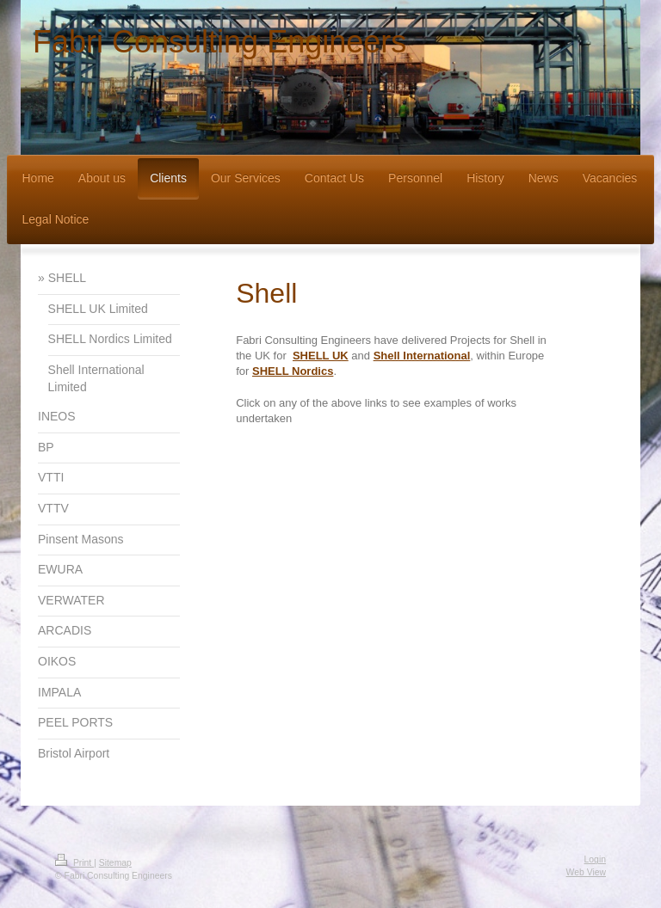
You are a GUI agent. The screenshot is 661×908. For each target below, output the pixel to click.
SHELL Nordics (292, 371)
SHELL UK (321, 355)
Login (595, 859)
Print (74, 863)
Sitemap (115, 863)
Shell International (422, 355)
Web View (586, 872)
